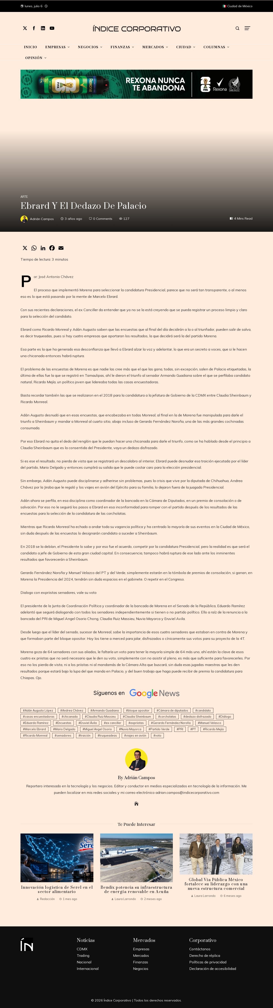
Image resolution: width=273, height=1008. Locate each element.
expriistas (137, 723)
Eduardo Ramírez (36, 723)
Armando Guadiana (105, 710)
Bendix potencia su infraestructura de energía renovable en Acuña (136, 889)
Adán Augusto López (39, 710)
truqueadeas (108, 735)
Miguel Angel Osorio (98, 729)
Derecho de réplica (204, 955)
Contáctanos (199, 949)
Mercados (141, 955)
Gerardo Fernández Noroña (172, 723)
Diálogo (225, 716)
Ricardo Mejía (214, 729)
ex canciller (113, 723)
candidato (204, 710)
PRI (180, 729)
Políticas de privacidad (207, 962)
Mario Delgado (65, 729)
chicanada (70, 716)
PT (194, 729)
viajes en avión (136, 735)
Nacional (84, 962)
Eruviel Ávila (88, 723)
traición (85, 735)
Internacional (88, 968)
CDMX (82, 949)
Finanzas (140, 962)
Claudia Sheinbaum (138, 716)
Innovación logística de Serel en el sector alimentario (57, 889)
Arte (24, 196)
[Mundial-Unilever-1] (136, 83)
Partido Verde (159, 729)
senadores (63, 735)
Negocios (140, 968)
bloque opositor (138, 710)
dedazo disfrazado (198, 716)
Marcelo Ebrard (35, 729)
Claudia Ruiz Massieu (101, 716)
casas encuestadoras (39, 716)
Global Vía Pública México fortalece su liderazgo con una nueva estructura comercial (216, 884)
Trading (83, 955)
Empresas (141, 949)
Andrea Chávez (72, 710)
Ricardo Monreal (36, 735)
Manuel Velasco (210, 723)
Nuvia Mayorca (131, 729)
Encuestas (64, 723)
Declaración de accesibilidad (212, 968)
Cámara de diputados (173, 710)
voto (158, 735)
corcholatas (168, 716)
